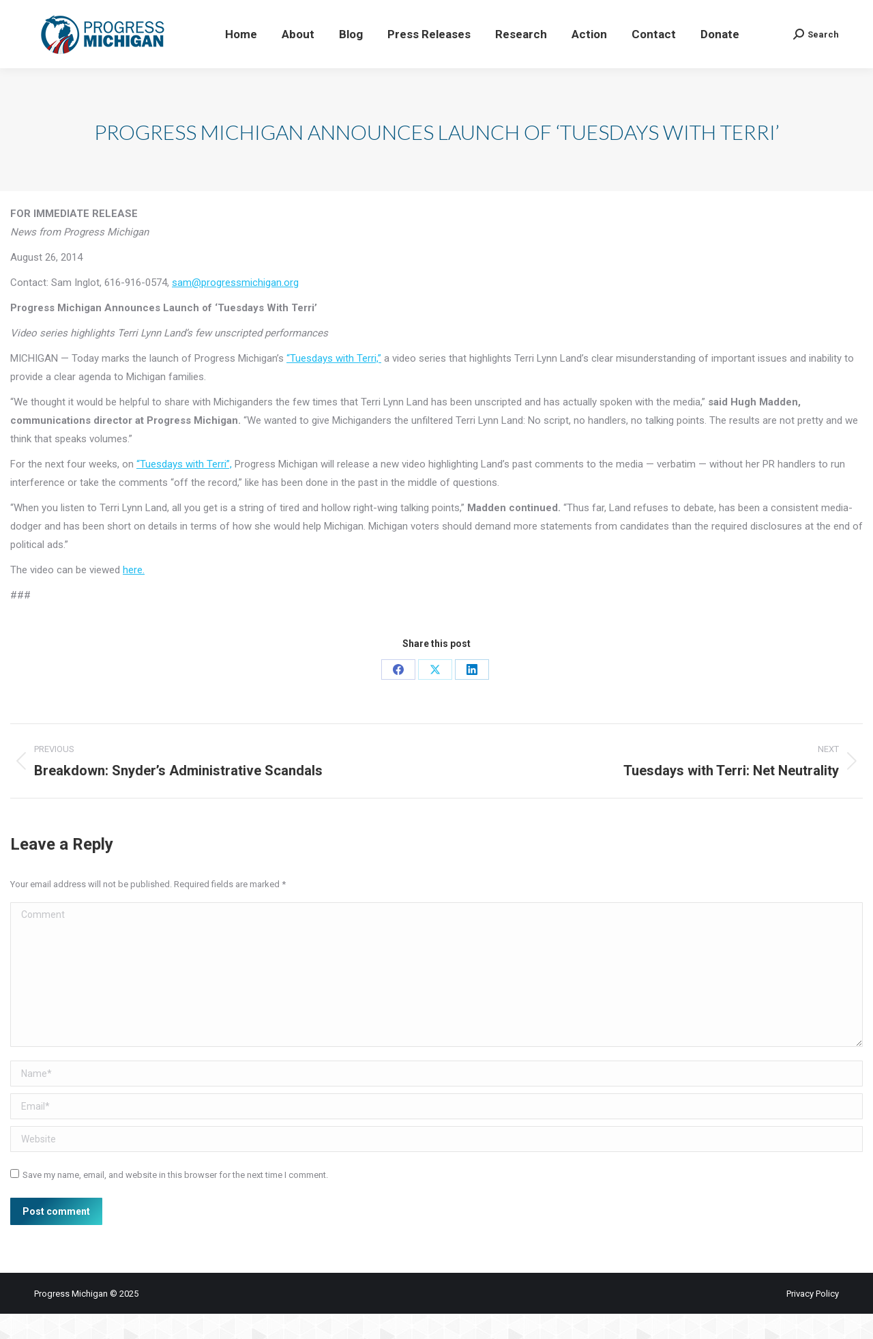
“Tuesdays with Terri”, (184, 489)
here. (134, 595)
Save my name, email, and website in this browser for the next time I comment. (175, 1200)
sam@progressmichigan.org (235, 308)
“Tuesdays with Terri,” (333, 383)
